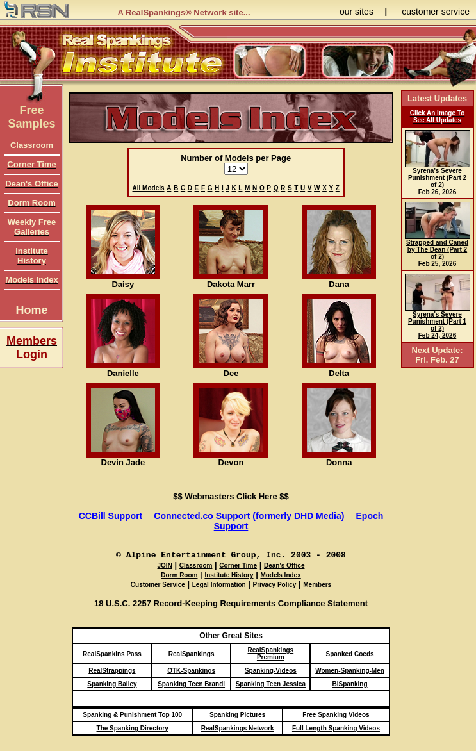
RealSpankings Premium (270, 654)
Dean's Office (284, 565)
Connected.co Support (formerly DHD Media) (249, 516)
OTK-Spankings (191, 670)
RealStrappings (111, 670)
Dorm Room (179, 575)
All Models (149, 188)
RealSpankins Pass (112, 653)
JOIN (165, 565)
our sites (356, 11)
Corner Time (238, 565)
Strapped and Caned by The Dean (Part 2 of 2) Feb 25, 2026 (437, 250)
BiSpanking (350, 684)
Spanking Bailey (111, 684)
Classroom (196, 565)
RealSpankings (191, 653)
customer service (436, 11)
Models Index (280, 575)
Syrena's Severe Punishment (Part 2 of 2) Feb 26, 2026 (437, 178)
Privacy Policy (275, 584)
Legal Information (219, 584)
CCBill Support (111, 516)
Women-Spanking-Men (349, 670)
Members (317, 584)
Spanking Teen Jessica (271, 684)
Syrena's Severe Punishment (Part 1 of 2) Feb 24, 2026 (437, 322)
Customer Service (158, 584)
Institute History (228, 575)
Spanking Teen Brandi (191, 684)
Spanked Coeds (350, 653)
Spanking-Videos (271, 670)
